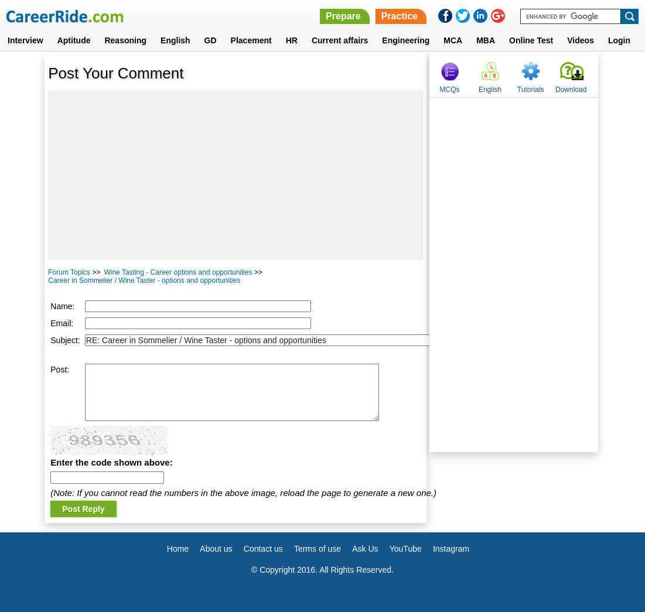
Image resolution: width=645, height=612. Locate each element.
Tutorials (530, 90)
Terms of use (317, 548)
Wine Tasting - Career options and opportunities (178, 272)
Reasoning (125, 40)
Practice (399, 16)
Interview (25, 40)
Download (570, 90)
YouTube (406, 548)
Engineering (405, 40)
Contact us (263, 548)
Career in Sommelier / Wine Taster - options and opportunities (144, 280)
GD (210, 40)
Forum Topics (69, 272)
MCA (452, 40)
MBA (485, 40)
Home (178, 548)
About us (216, 548)
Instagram (451, 548)
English (175, 40)
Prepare (343, 16)
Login (619, 40)
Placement (251, 40)
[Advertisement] (235, 175)
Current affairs (340, 40)
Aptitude (74, 40)
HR (292, 40)
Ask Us (365, 548)
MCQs (450, 90)
